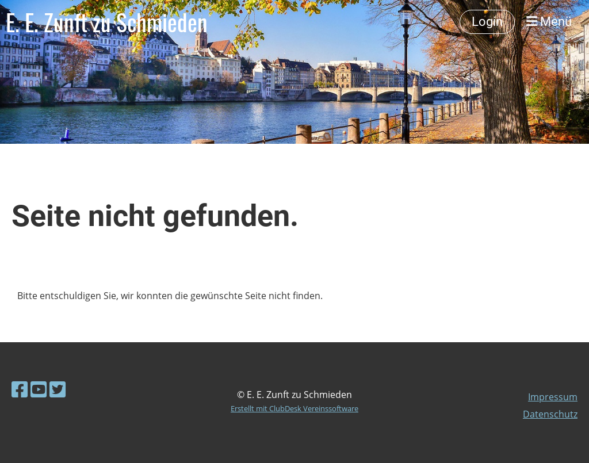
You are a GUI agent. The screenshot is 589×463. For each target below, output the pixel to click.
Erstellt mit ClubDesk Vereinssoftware (294, 408)
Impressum (552, 397)
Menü (549, 21)
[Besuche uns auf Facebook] (20, 389)
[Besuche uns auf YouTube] (38, 389)
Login (487, 21)
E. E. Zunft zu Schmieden (107, 22)
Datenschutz (550, 414)
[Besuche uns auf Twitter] (57, 389)
